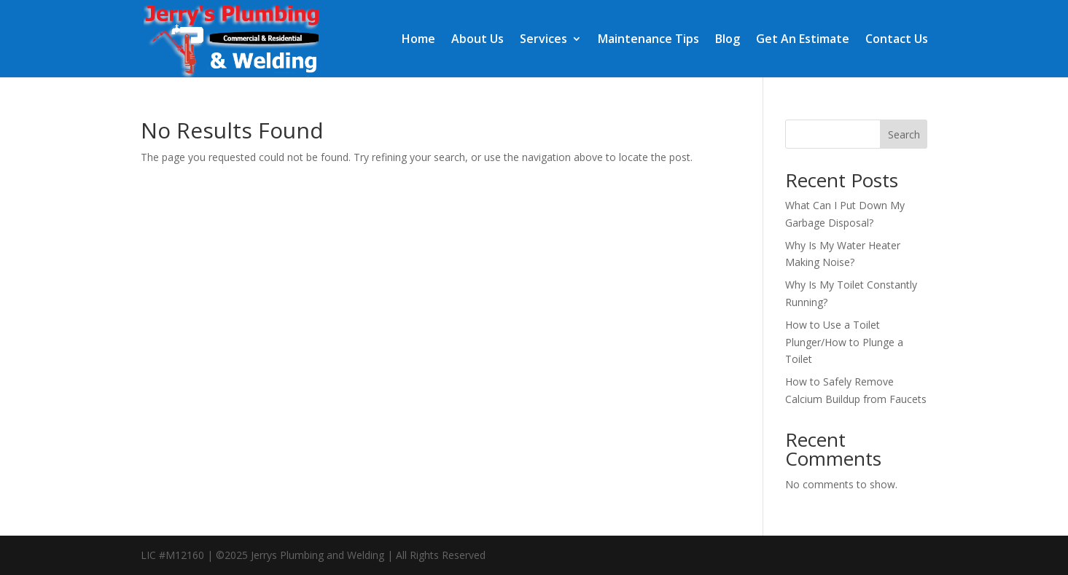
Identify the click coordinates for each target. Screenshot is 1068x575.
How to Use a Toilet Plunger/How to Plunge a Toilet (844, 342)
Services (543, 40)
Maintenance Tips (648, 40)
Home (418, 40)
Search (904, 134)
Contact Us (896, 40)
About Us (477, 40)
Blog (727, 40)
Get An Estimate (802, 40)
